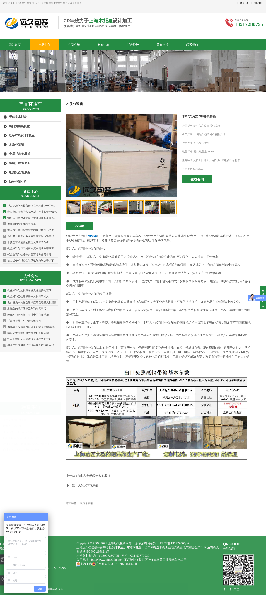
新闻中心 (103, 44)
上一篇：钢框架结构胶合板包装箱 (88, 475)
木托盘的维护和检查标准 (19, 223)
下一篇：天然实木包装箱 (82, 485)
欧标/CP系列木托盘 (22, 135)
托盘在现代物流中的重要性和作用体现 (27, 254)
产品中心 (44, 44)
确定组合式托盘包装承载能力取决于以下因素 (30, 260)
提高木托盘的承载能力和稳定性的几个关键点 (30, 230)
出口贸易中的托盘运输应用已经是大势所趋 (30, 302)
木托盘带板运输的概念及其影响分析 (26, 242)
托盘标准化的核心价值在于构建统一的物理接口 (30, 205)
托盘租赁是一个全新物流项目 (22, 320)
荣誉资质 (162, 44)
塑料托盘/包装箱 (19, 163)
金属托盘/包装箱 (19, 153)
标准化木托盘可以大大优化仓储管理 (26, 333)
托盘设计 (133, 44)
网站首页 (15, 44)
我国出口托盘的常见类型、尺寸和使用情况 (30, 211)
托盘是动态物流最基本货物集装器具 (26, 296)
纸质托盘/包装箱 (19, 172)
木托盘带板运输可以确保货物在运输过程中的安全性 (30, 326)
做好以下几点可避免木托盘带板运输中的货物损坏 (30, 236)
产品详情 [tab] (79, 226)
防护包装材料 (18, 181)
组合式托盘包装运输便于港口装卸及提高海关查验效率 (30, 217)
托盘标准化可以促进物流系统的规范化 (27, 339)
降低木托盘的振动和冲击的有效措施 (26, 314)
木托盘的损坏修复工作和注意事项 (24, 308)
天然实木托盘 (18, 116)
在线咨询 (197, 179)
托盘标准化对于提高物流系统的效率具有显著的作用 (30, 248)
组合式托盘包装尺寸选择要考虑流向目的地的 (30, 345)
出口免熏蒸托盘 (19, 126)
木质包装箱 (16, 144)
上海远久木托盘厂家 (28, 23)
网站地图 (258, 3)
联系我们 (244, 3)
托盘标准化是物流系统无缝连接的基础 (27, 290)
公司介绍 (74, 44)
